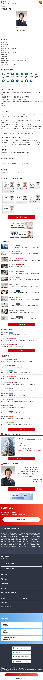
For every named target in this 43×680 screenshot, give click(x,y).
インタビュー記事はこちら (21, 35)
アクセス (3, 588)
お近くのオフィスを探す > (21, 678)
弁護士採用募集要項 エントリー (8, 632)
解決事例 (3, 598)
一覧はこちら (21, 324)
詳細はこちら (21, 459)
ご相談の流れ (4, 584)
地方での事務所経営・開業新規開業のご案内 (9, 638)
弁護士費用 (4, 579)
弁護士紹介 (4, 574)
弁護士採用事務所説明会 (6, 625)
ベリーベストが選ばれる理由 (8, 593)
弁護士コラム (25, 598)
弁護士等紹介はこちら (21, 217)
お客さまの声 (4, 603)
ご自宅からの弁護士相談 (7, 607)
